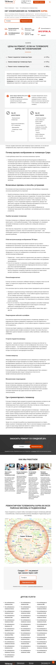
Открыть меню (49, 2)
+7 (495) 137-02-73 (26, 1)
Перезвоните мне (28, 582)
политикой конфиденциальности (35, 586)
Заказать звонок (39, 2)
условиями (33, 451)
